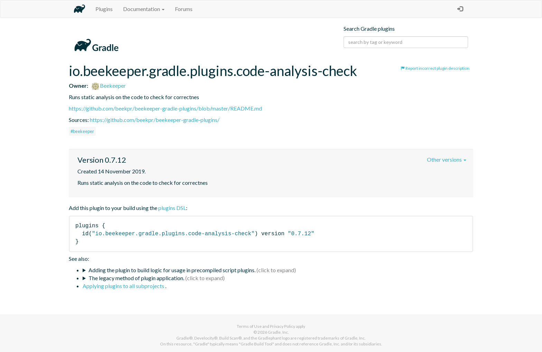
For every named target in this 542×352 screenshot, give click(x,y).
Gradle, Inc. (278, 332)
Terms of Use (249, 326)
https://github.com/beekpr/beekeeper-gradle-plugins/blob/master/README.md (165, 108)
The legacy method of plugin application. (136, 278)
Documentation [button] (144, 9)
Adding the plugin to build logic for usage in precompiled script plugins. (171, 270)
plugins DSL (172, 207)
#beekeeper (82, 131)
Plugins (104, 9)
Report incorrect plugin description (435, 68)
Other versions (446, 159)
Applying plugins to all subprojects (124, 286)
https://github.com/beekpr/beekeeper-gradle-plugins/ (154, 119)
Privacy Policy (282, 326)
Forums (184, 9)
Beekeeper (109, 85)
